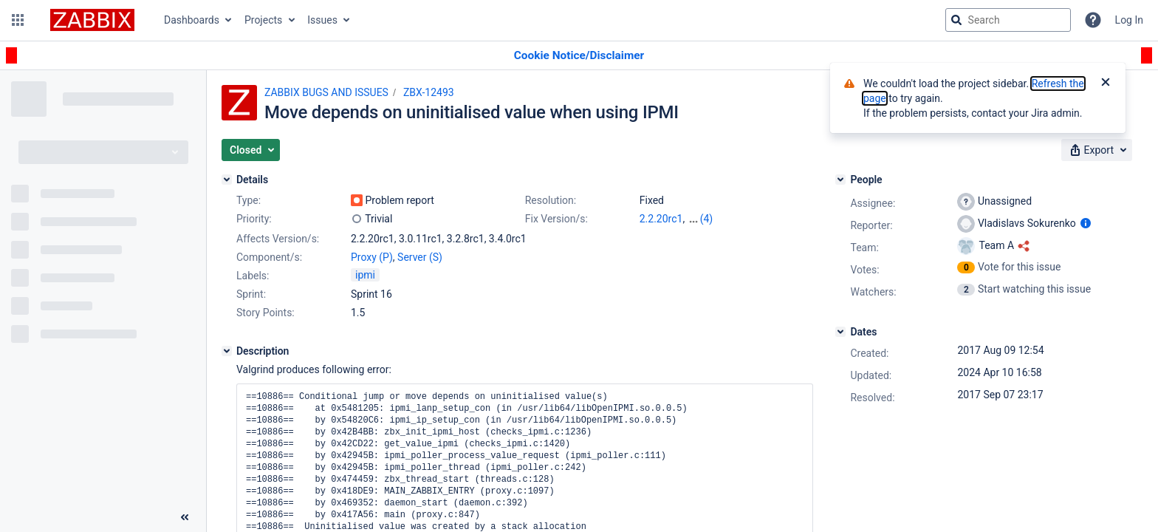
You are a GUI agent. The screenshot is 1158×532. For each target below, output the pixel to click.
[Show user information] (1086, 223)
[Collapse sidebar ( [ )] (185, 517)
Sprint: (251, 294)
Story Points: (265, 312)
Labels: (252, 276)
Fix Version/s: (556, 219)
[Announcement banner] (579, 55)
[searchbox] (1008, 20)
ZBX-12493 (428, 92)
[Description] (227, 351)
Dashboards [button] (191, 20)
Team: (864, 247)
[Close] (1105, 83)
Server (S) (419, 257)
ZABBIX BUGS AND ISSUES (326, 92)
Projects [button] (263, 20)
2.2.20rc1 (661, 219)
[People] (840, 179)
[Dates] (840, 332)
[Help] (1093, 20)
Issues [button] (322, 20)
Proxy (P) (372, 257)
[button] (17, 20)
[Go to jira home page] (92, 20)
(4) (706, 219)
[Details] (227, 179)
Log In (1129, 20)
